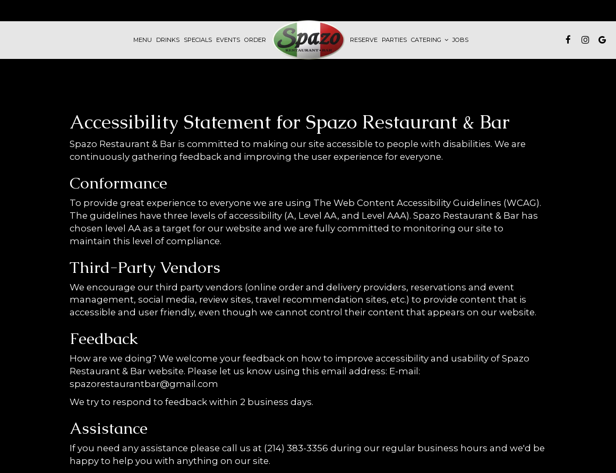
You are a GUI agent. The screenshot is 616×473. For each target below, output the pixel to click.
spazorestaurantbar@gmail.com (144, 384)
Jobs (460, 40)
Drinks (167, 40)
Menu (142, 40)
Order (255, 40)
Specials (198, 40)
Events (228, 40)
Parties (394, 40)
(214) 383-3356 (296, 448)
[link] (308, 40)
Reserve (364, 40)
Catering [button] (429, 40)
